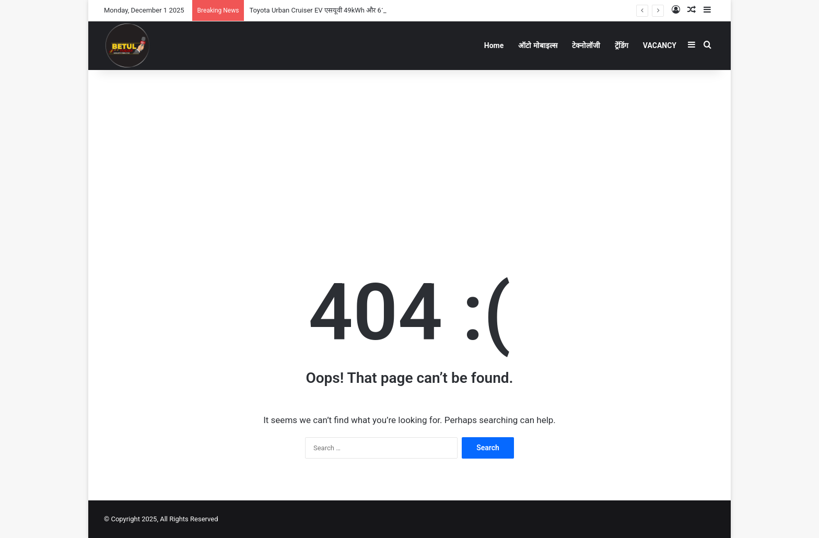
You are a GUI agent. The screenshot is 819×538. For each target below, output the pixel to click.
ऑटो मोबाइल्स (537, 45)
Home (494, 45)
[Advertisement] (409, 153)
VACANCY (659, 45)
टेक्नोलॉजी (586, 45)
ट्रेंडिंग (621, 45)
